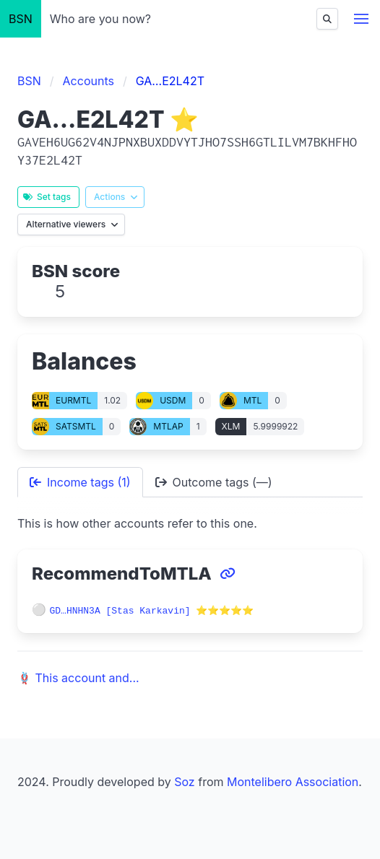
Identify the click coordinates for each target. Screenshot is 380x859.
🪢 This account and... (78, 677)
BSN (21, 19)
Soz (184, 781)
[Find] (327, 19)
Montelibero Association (292, 781)
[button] (361, 18)
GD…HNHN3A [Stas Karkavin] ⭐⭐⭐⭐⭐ (152, 609)
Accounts (88, 81)
